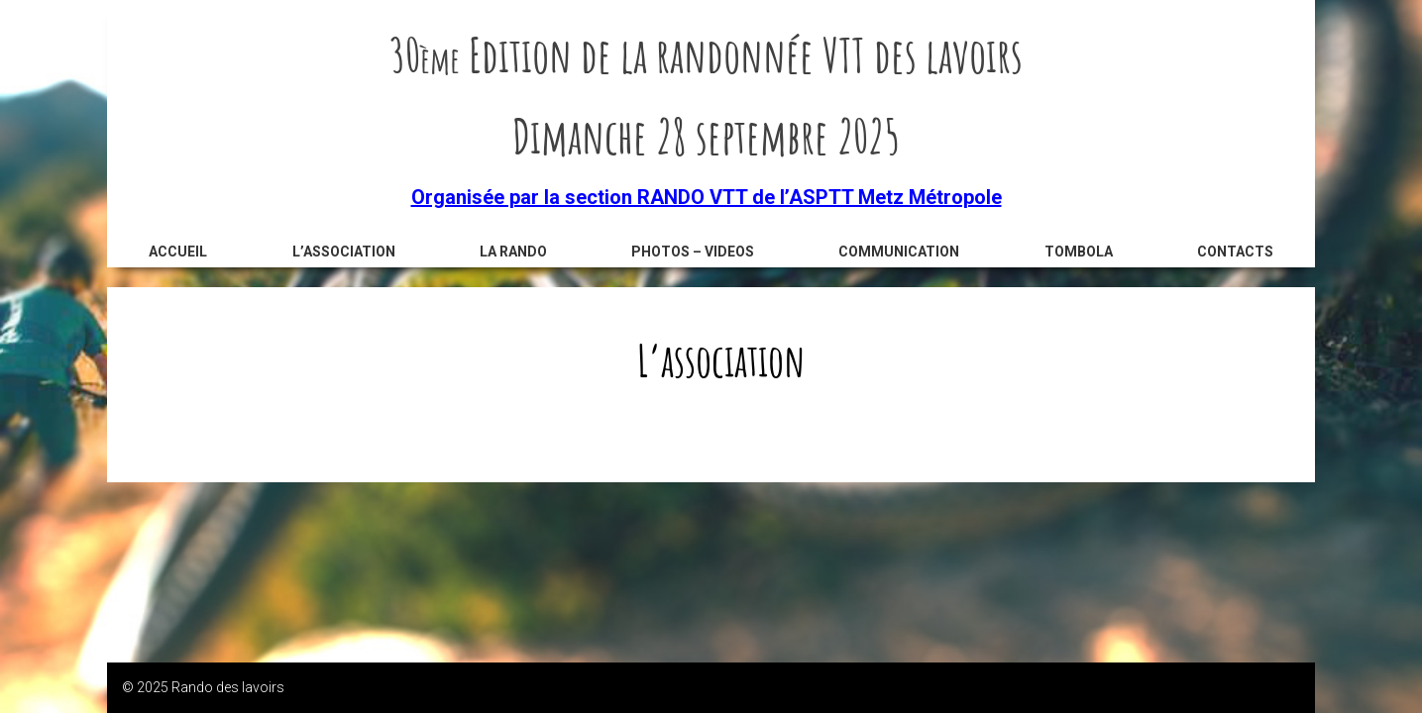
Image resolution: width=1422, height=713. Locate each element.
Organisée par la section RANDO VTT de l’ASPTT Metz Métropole (706, 197)
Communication (898, 251)
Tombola (1078, 251)
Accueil (178, 251)
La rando (513, 251)
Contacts (1235, 251)
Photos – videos (692, 251)
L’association (343, 251)
